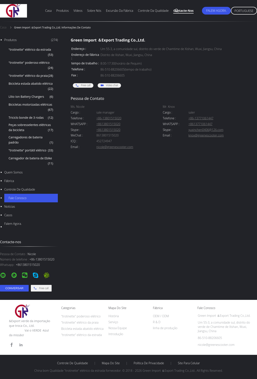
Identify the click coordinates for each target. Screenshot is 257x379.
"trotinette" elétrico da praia (31, 75)
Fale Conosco (18, 198)
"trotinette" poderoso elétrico (31, 65)
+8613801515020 (108, 124)
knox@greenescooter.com (206, 135)
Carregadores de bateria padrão (31, 140)
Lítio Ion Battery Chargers (31, 96)
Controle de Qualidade (19, 189)
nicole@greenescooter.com (114, 147)
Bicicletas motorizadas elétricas (31, 107)
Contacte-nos (183, 11)
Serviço (113, 322)
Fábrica (9, 181)
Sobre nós (94, 11)
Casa (48, 11)
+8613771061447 (200, 124)
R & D (156, 322)
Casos (8, 215)
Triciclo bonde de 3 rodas (31, 117)
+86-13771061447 (200, 118)
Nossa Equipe (117, 328)
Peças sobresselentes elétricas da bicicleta (31, 128)
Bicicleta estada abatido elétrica (31, 86)
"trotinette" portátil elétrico (31, 150)
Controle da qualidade (153, 11)
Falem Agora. (216, 11)
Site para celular (189, 363)
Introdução (115, 334)
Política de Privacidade (149, 363)
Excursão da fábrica (119, 11)
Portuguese (244, 11)
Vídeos (77, 11)
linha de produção (165, 328)
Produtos (62, 11)
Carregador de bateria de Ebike (31, 161)
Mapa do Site (111, 363)
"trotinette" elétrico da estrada (31, 52)
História (113, 316)
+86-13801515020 (108, 118)
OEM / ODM (161, 316)
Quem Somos (13, 172)
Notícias (9, 206)
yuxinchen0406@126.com (205, 130)
